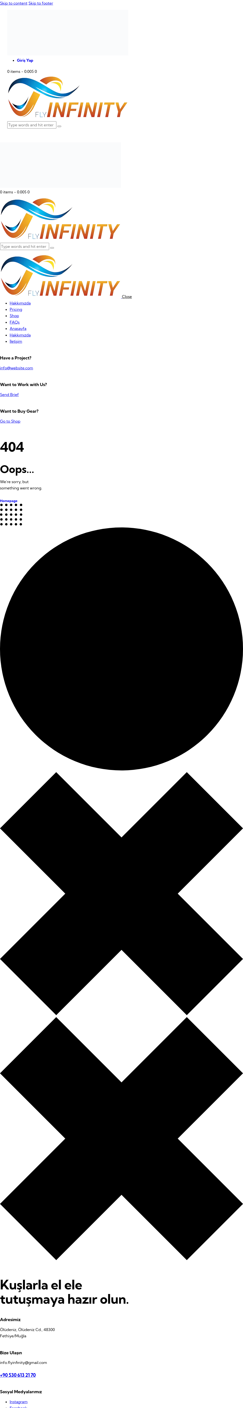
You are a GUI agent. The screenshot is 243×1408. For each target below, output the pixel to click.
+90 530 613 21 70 (18, 1375)
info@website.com (16, 367)
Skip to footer (40, 3)
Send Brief (9, 394)
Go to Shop (10, 421)
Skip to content (14, 3)
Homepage (8, 501)
